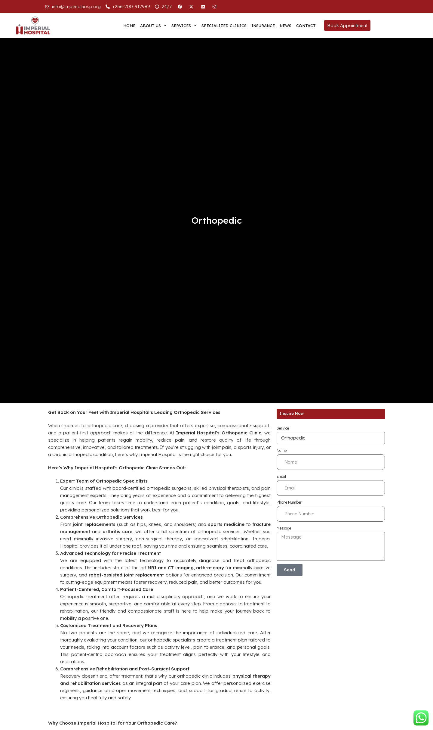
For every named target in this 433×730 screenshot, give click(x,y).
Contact (306, 25)
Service (283, 428)
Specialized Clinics (224, 25)
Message (284, 528)
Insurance (263, 25)
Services (184, 25)
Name (282, 450)
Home (129, 25)
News (285, 25)
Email (281, 476)
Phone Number (289, 502)
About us (153, 25)
